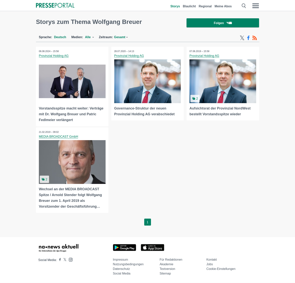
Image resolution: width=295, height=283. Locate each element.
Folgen (223, 23)
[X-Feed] (242, 38)
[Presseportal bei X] (64, 260)
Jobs (209, 264)
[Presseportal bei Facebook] (59, 260)
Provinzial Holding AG (54, 56)
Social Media (122, 273)
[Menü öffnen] (255, 5)
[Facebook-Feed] (248, 38)
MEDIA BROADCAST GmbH (58, 136)
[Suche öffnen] (244, 5)
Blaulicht (189, 6)
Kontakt (211, 259)
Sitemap (165, 273)
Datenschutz (121, 269)
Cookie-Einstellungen (220, 269)
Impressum (120, 259)
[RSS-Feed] (254, 38)
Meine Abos (223, 6)
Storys (175, 6)
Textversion (167, 269)
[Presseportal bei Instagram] (69, 259)
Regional (205, 6)
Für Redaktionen (171, 259)
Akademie (166, 264)
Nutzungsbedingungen (128, 264)
